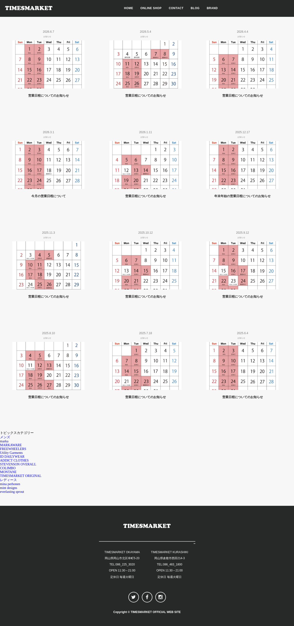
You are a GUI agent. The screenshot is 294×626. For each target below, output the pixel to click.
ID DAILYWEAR (12, 456)
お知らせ (47, 37)
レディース (8, 480)
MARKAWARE (11, 445)
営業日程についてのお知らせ (48, 95)
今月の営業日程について (48, 196)
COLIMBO (8, 468)
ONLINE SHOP (151, 8)
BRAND (212, 8)
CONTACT (176, 8)
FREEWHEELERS (13, 449)
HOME (128, 8)
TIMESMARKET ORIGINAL (20, 476)
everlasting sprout (12, 492)
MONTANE (8, 472)
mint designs (8, 488)
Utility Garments (11, 453)
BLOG (195, 8)
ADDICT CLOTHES (14, 460)
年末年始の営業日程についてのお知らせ (242, 196)
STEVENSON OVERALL (18, 464)
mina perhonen (10, 484)
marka (4, 441)
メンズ (5, 437)
